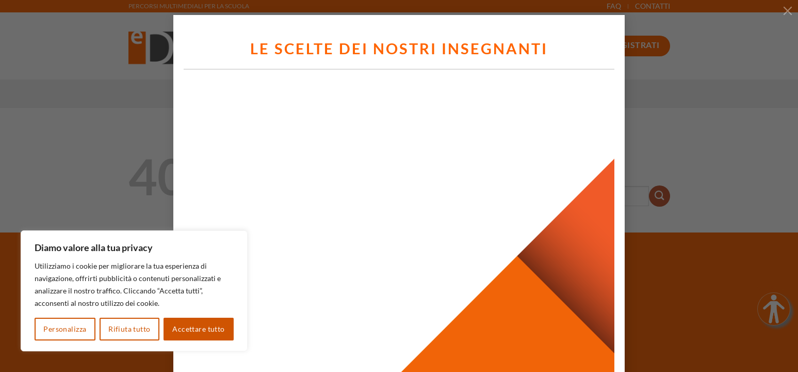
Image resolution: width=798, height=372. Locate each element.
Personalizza (64, 328)
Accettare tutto (198, 328)
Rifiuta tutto (129, 328)
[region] (134, 290)
